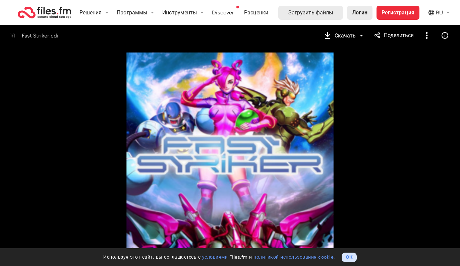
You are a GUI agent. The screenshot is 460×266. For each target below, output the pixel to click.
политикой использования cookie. (294, 257)
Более (426, 35)
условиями (215, 257)
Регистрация (398, 12)
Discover (223, 12)
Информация (445, 35)
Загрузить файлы (310, 12)
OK (349, 257)
